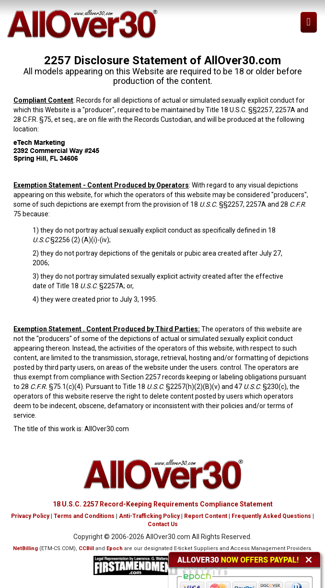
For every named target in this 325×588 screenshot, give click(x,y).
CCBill (86, 548)
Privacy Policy (30, 516)
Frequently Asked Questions (271, 516)
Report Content (205, 516)
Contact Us (163, 524)
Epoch (114, 548)
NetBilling (25, 548)
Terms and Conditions (84, 516)
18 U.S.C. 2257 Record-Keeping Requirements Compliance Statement (163, 504)
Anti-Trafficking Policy (149, 516)
